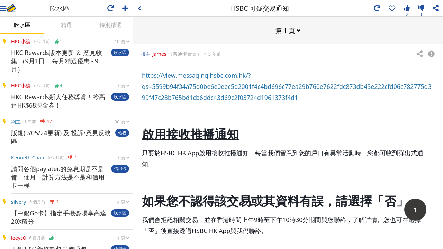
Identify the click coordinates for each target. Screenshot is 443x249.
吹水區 (22, 25)
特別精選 (110, 25)
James (160, 53)
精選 (66, 25)
